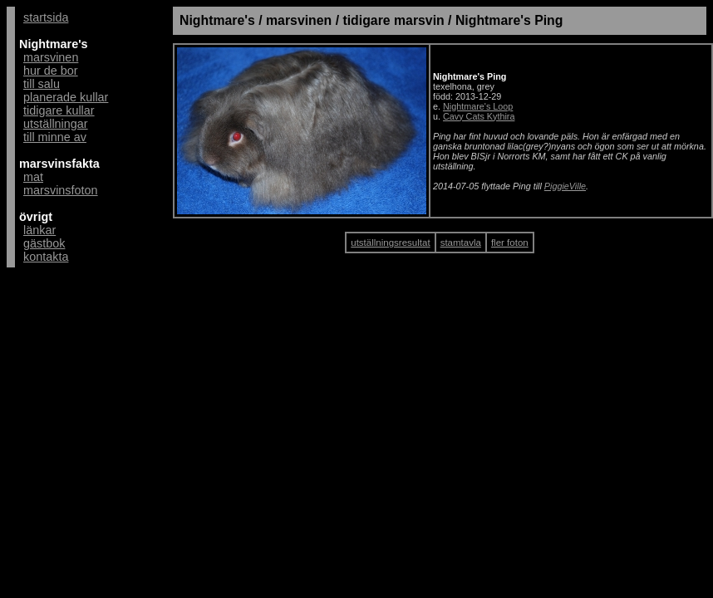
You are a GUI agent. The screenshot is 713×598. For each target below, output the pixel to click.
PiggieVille (565, 186)
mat (33, 177)
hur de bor (50, 70)
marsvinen (50, 57)
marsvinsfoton (60, 190)
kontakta (45, 256)
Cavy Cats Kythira (478, 116)
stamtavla (460, 243)
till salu (41, 84)
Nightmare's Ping (509, 20)
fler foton (510, 243)
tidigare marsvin (393, 20)
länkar (39, 230)
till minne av (54, 137)
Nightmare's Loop (478, 106)
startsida (45, 17)
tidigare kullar (59, 110)
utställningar (55, 123)
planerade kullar (65, 97)
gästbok (44, 243)
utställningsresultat (390, 243)
